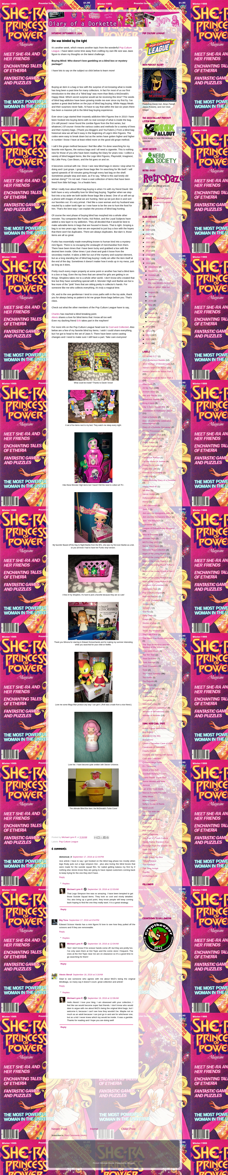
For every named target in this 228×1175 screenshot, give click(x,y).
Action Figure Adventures (154, 728)
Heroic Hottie (148, 494)
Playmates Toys (149, 589)
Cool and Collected (119, 327)
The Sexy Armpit (150, 868)
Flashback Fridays (151, 457)
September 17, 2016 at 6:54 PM (84, 920)
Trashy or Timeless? (152, 689)
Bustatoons (147, 740)
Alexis (55, 317)
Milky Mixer (147, 796)
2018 (148, 255)
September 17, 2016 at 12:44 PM (88, 857)
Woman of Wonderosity (153, 711)
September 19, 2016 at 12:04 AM (103, 944)
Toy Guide (147, 677)
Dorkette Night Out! (151, 438)
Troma (145, 692)
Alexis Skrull (65, 974)
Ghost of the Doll (150, 770)
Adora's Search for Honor (154, 368)
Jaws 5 (145, 509)
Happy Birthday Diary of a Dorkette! (159, 480)
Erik (79, 320)
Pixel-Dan (147, 823)
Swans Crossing (150, 627)
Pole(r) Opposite (150, 834)
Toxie (145, 670)
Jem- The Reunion (151, 521)
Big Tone (63, 920)
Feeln (145, 454)
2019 (148, 251)
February (153, 317)
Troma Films (148, 696)
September (153, 279)
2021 (148, 242)
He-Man (146, 490)
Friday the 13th (149, 469)
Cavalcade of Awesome (153, 747)
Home (94, 1129)
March (151, 313)
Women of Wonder (151, 715)
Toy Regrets (148, 681)
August (152, 292)
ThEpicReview (149, 861)
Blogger (131, 1163)
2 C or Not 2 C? (149, 356)
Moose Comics (149, 800)
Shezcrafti (147, 853)
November (153, 271)
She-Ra (146, 612)
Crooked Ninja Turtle (152, 762)
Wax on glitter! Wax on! (159, 287)
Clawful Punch (149, 751)
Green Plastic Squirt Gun (154, 777)
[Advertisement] (93, 1103)
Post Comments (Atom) (76, 1135)
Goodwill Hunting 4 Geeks (154, 774)
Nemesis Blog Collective (154, 550)
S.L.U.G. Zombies (150, 600)
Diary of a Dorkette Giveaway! (156, 427)
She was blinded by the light (161, 283)
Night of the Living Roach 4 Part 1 (158, 565)
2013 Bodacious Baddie (153, 360)
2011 (148, 343)
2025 (148, 226)
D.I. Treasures (149, 766)
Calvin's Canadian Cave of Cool (157, 743)
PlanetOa (146, 827)
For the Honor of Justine (153, 461)
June (151, 301)
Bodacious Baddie (151, 399)
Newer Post (59, 1129)
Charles (56, 314)
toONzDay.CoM (149, 876)
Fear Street (147, 450)
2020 (148, 246)
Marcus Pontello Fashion (154, 793)
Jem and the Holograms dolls (156, 513)
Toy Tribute (147, 685)
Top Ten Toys (148, 655)
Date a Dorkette (150, 417)
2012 (148, 339)
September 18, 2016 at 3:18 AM (88, 974)
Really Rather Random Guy (155, 842)
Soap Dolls (147, 615)
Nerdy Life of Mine (151, 819)
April (150, 309)
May (150, 305)
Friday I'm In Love (150, 465)
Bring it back (148, 403)
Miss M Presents (150, 534)
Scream (146, 604)
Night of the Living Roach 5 (155, 578)
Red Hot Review (150, 596)
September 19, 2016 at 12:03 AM (103, 889)
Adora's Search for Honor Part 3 (157, 378)
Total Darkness (149, 658)
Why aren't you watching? (154, 708)
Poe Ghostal (148, 830)
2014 (148, 331)
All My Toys (147, 388)
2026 (148, 221)
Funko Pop (147, 476)
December (153, 267)
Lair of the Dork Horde (153, 789)
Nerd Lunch (148, 808)
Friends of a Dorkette (152, 472)
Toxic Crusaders (150, 666)
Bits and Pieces (149, 395)
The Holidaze (148, 864)
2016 (148, 263)
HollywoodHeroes (150, 498)
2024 (148, 230)
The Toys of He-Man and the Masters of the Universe (155, 645)
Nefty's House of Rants (153, 804)
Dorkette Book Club (151, 435)
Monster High (148, 538)
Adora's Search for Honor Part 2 (157, 371)
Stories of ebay (149, 623)
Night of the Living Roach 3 (155, 561)
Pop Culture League (68, 841)
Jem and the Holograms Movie (156, 517)
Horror (145, 502)
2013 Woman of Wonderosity (156, 364)
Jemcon (146, 785)
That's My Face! (150, 634)
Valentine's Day (149, 704)
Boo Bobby (147, 732)
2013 (148, 335)
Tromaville (147, 700)
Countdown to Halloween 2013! (157, 411)
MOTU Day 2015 (150, 542)
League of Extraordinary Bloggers (158, 528)
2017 (148, 259)
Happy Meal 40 (149, 486)
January (152, 321)
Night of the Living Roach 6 (155, 581)
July (150, 296)
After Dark (147, 384)
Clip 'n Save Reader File (153, 407)
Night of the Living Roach (154, 553)
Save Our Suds (149, 849)
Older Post (128, 1129)
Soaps (145, 619)
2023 (148, 234)
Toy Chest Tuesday (151, 673)
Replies (66, 883)
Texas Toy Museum (151, 631)
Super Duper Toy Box (152, 857)
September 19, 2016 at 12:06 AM (103, 998)
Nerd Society (148, 815)
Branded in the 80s (151, 736)
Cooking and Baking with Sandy (157, 755)
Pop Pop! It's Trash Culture (155, 838)
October (152, 275)
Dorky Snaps (148, 442)
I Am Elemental (149, 505)
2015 (148, 327)
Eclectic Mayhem (150, 446)
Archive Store (148, 392)
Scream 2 (147, 608)
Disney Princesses (151, 431)
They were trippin (150, 651)
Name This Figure (150, 546)
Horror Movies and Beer (153, 781)
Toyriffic (146, 872)
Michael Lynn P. (75, 889)
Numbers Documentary (153, 585)
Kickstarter (147, 524)
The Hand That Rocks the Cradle (158, 638)
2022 (148, 238)
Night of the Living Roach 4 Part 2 (158, 571)
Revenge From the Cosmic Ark (157, 846)
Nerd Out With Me (151, 811)
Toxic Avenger (149, 662)
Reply (62, 877)
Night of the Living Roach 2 (155, 557)
